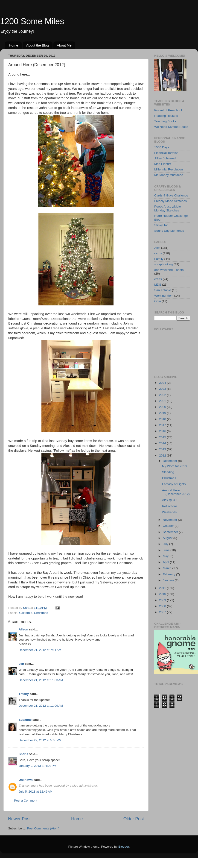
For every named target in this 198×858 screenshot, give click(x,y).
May (166, 556)
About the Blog (37, 45)
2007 (163, 612)
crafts (158, 279)
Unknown (26, 780)
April (166, 562)
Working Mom (163, 295)
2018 (163, 419)
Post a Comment (25, 800)
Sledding (168, 472)
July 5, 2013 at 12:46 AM (35, 791)
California (25, 613)
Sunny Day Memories (169, 230)
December (170, 461)
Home (13, 45)
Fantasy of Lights (174, 484)
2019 (163, 413)
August (168, 538)
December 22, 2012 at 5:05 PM (40, 740)
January (169, 580)
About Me (64, 45)
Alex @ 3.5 (169, 500)
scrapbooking (163, 264)
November (170, 519)
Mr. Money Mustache (168, 175)
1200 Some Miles (32, 21)
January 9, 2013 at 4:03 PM (37, 765)
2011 (163, 588)
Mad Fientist (162, 164)
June (166, 550)
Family (158, 259)
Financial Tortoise (166, 153)
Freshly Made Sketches (170, 201)
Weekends (169, 512)
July (166, 544)
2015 (163, 437)
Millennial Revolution (168, 169)
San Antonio (162, 290)
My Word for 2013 (174, 466)
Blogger (123, 846)
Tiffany (24, 694)
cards (158, 253)
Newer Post (19, 818)
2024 (163, 382)
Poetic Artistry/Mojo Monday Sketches (167, 208)
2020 (163, 407)
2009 (163, 600)
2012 (163, 455)
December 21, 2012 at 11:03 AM (41, 680)
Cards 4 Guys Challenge (171, 195)
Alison (23, 629)
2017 (163, 425)
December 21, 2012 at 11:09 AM (41, 705)
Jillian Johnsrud (165, 158)
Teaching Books (165, 121)
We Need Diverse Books (171, 127)
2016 (163, 431)
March (167, 568)
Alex (157, 247)
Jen (21, 663)
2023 (163, 388)
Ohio (157, 301)
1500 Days (161, 147)
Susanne (25, 719)
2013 (163, 449)
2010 (163, 594)
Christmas (41, 613)
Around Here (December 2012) (176, 492)
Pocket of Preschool (168, 110)
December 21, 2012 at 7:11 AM (40, 650)
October (169, 525)
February (169, 574)
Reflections (170, 506)
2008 (163, 606)
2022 (163, 395)
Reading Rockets (166, 115)
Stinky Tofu (161, 225)
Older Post (133, 818)
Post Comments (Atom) (43, 828)
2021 (163, 401)
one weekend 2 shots (169, 270)
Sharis (23, 754)
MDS (157, 284)
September (171, 532)
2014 (163, 443)
